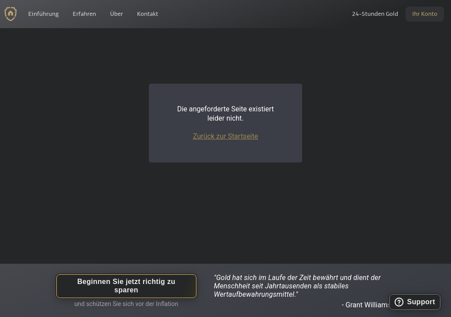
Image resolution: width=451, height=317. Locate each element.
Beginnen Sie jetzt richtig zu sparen (126, 286)
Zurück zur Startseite (225, 136)
